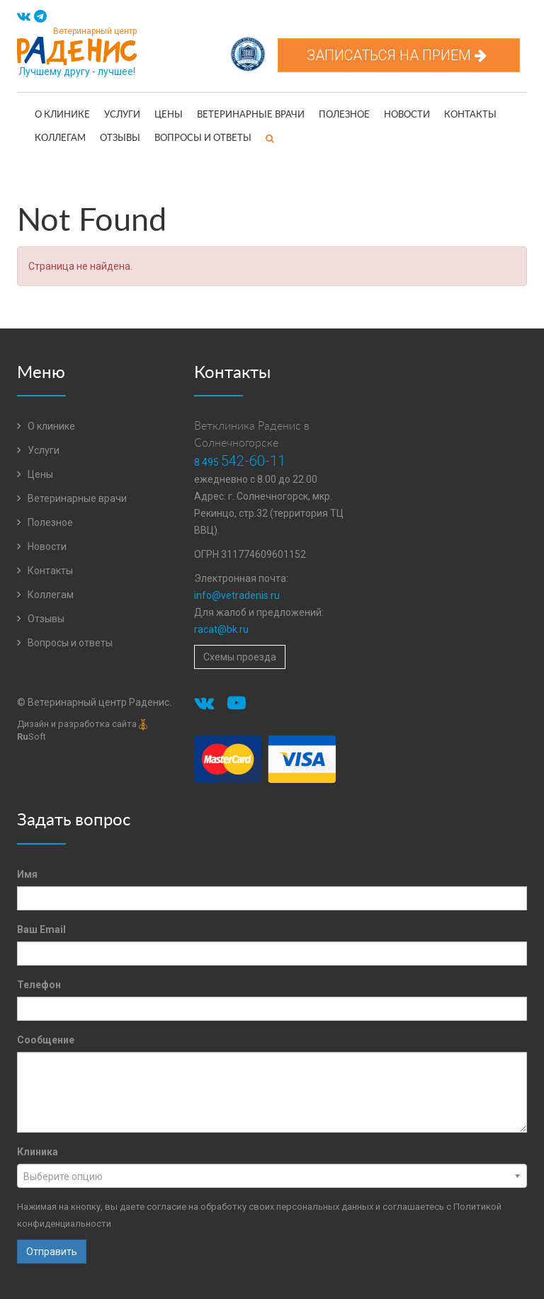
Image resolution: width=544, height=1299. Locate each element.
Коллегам (60, 138)
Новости (407, 115)
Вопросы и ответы (202, 138)
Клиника (37, 1151)
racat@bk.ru (221, 629)
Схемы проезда (239, 657)
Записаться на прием (399, 55)
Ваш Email (41, 929)
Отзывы (120, 138)
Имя (27, 874)
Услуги (122, 115)
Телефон (39, 984)
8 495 (239, 462)
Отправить (51, 1251)
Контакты (470, 115)
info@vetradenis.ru (237, 595)
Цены (168, 115)
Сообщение (45, 1040)
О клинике (62, 115)
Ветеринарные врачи (251, 115)
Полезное (344, 115)
